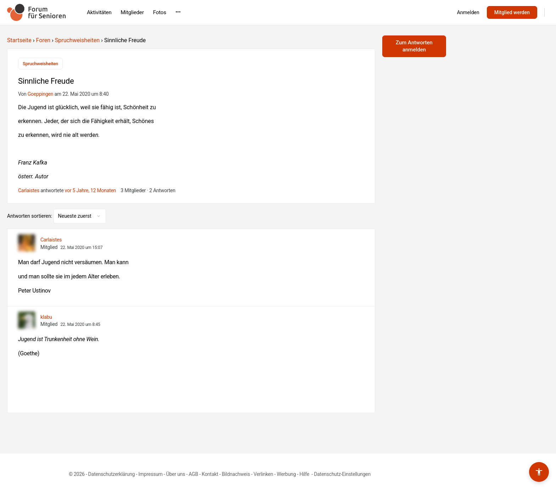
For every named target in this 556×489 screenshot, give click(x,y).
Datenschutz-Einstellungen (342, 473)
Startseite (19, 40)
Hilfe (304, 473)
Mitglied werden (512, 12)
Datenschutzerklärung (111, 473)
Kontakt (210, 473)
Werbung (286, 473)
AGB (193, 473)
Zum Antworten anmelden (414, 46)
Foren (43, 40)
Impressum (150, 473)
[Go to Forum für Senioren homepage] (36, 12)
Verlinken (263, 473)
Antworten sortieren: (30, 215)
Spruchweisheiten (77, 40)
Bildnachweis (236, 473)
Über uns (175, 473)
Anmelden (468, 12)
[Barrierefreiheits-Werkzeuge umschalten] (539, 472)
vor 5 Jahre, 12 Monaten (90, 189)
